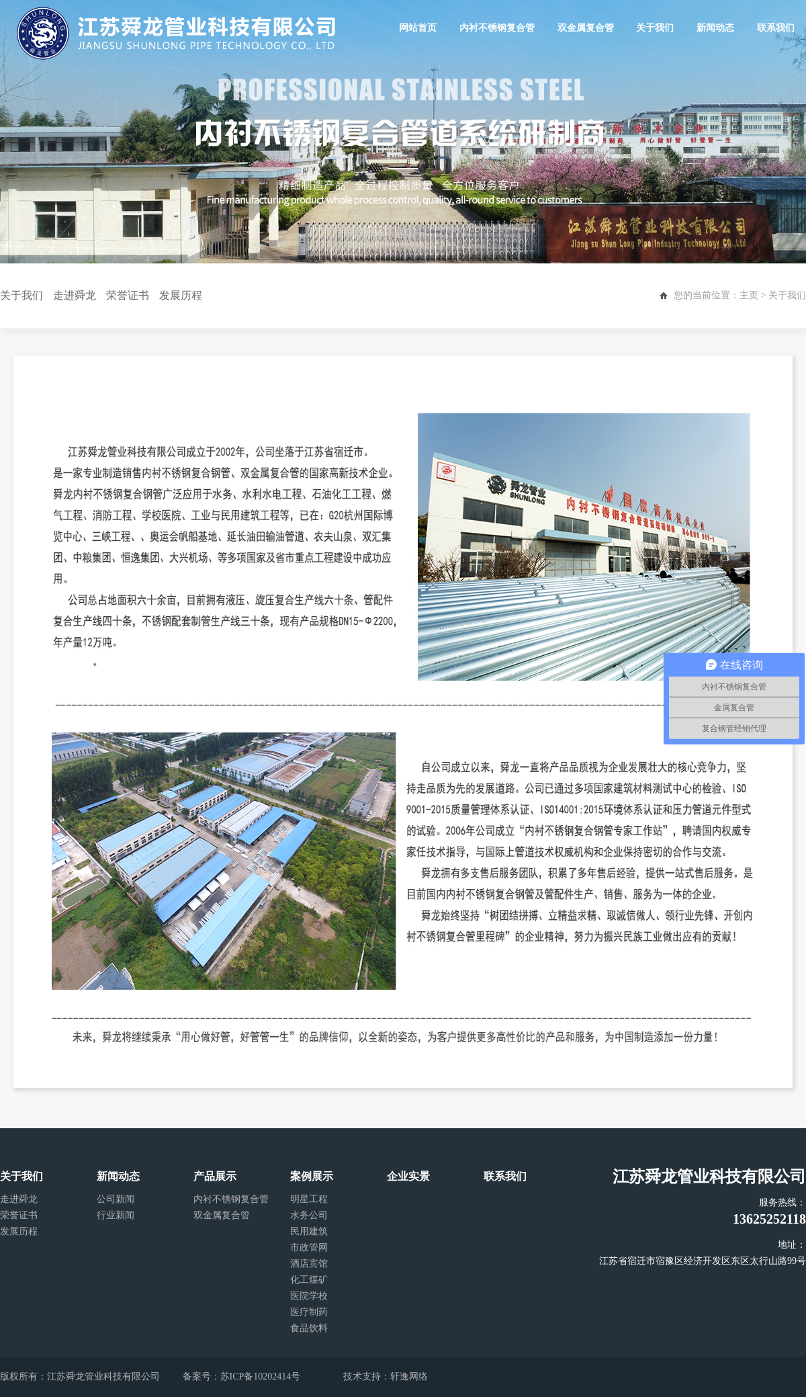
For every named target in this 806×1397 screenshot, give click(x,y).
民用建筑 (309, 1231)
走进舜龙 (74, 295)
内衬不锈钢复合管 (497, 28)
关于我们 (655, 28)
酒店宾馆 (309, 1264)
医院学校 (309, 1296)
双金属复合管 (585, 28)
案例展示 (311, 1176)
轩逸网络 (409, 1376)
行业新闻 (115, 1215)
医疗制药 (309, 1312)
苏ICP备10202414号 (260, 1376)
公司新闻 (115, 1199)
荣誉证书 (127, 295)
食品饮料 (309, 1328)
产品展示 (214, 1176)
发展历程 (180, 295)
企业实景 (408, 1176)
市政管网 (309, 1247)
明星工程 (309, 1199)
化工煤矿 (309, 1280)
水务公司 (309, 1215)
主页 (749, 295)
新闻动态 (715, 28)
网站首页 (418, 28)
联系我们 (776, 28)
